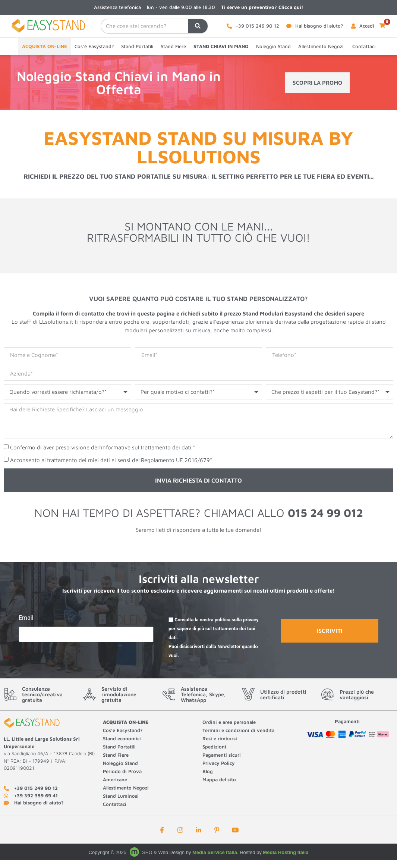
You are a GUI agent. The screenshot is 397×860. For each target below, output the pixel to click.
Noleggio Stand (273, 46)
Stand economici (122, 738)
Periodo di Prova (122, 771)
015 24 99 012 (325, 512)
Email (26, 618)
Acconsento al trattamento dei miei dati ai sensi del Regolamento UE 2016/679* (111, 460)
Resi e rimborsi (219, 738)
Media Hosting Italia (285, 852)
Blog (207, 771)
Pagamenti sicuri (221, 755)
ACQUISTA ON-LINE (44, 46)
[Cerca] (198, 26)
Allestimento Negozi (321, 46)
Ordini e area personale (229, 722)
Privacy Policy (218, 763)
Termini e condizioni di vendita (238, 730)
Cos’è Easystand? (94, 46)
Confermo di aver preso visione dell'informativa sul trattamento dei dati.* (102, 448)
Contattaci (363, 46)
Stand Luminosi (121, 796)
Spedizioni (214, 747)
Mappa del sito (219, 779)
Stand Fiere (173, 46)
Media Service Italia (214, 852)
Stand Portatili (137, 46)
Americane (116, 779)
